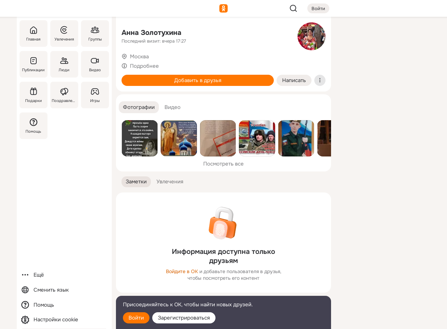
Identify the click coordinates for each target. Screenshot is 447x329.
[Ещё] (64, 275)
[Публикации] (33, 64)
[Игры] (95, 95)
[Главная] (33, 33)
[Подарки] (33, 95)
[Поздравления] (64, 95)
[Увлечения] (64, 33)
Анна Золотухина (151, 32)
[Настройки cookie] (64, 319)
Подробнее (144, 66)
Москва (139, 56)
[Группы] (95, 33)
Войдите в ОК (182, 271)
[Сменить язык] (64, 290)
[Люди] (64, 64)
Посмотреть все (223, 163)
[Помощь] (33, 125)
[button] (139, 107)
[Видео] (95, 64)
